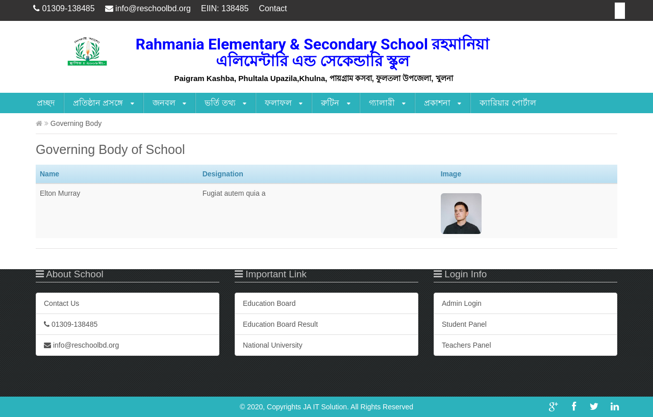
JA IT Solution (325, 407)
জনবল (169, 103)
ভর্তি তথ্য (225, 103)
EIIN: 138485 (224, 8)
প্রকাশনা (442, 103)
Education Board (269, 303)
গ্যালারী (387, 103)
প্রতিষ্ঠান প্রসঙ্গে (103, 103)
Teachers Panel (466, 345)
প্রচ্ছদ (46, 102)
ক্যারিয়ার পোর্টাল (508, 102)
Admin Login (462, 303)
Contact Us (61, 303)
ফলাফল (284, 103)
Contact (273, 8)
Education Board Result (280, 324)
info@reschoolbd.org (148, 8)
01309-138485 (64, 8)
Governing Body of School (110, 149)
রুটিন (335, 103)
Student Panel (464, 324)
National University (273, 345)
